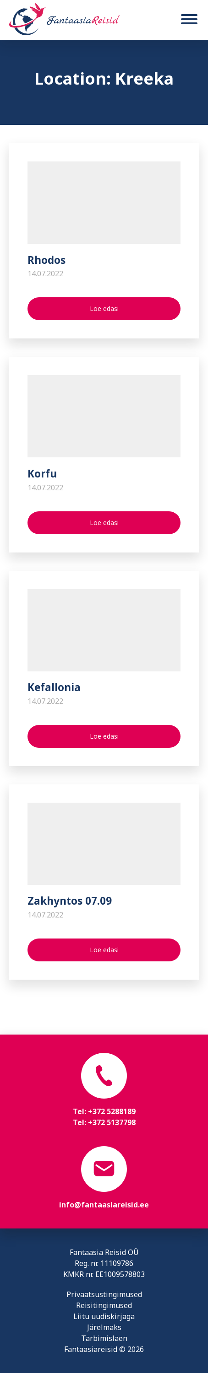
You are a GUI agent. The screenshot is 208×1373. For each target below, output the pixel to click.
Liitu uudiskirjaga (104, 1316)
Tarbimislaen (104, 1338)
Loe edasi (104, 308)
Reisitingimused (104, 1305)
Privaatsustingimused (104, 1294)
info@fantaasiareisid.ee (104, 1205)
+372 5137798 (112, 1122)
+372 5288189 (112, 1111)
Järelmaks (104, 1327)
